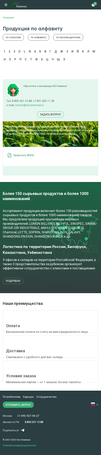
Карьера (28, 396)
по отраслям (13, 37)
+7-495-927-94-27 (28, 415)
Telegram (22, 430)
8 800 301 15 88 (34, 422)
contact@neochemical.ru (29, 105)
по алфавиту (38, 37)
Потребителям (11, 396)
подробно (13, 280)
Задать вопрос (50, 114)
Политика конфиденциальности (19, 445)
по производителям (68, 37)
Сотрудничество (46, 396)
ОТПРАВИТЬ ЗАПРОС (18, 404)
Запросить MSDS (23, 155)
